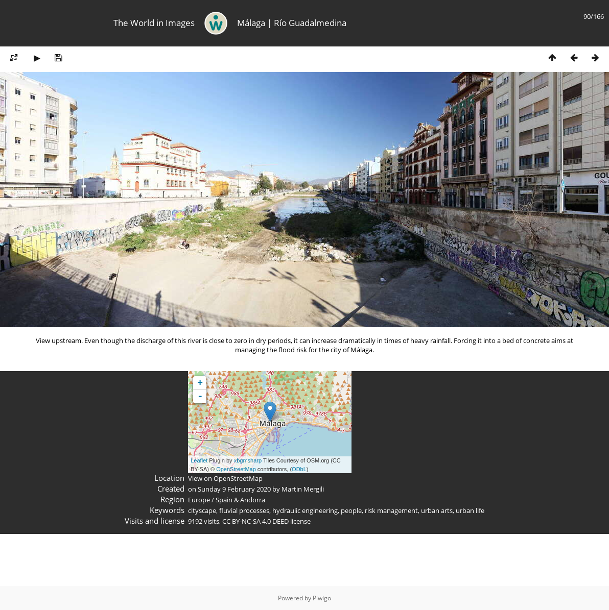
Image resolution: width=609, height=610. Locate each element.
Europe (199, 499)
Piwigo (322, 598)
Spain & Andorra (240, 499)
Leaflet (199, 460)
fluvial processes (244, 510)
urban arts (437, 510)
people (351, 510)
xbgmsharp (248, 460)
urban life (470, 510)
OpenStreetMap (236, 469)
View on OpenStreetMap (225, 478)
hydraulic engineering (305, 510)
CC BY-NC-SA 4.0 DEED (255, 521)
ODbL (299, 469)
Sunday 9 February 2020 (234, 489)
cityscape (202, 510)
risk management (391, 510)
